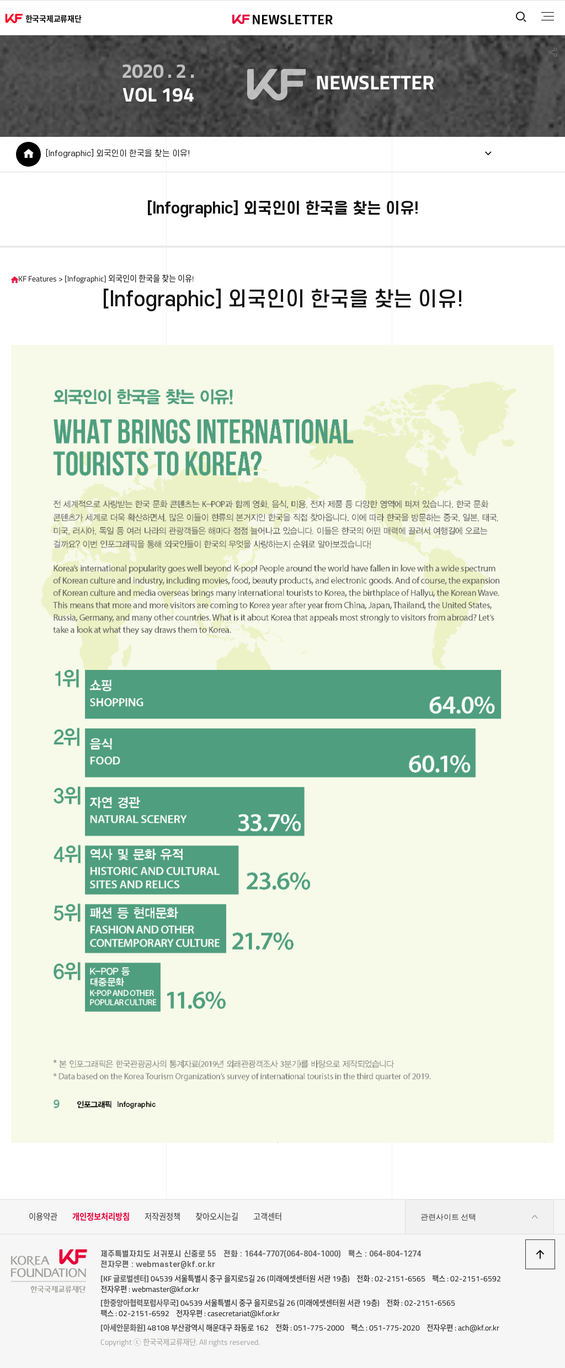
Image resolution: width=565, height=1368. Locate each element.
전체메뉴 (547, 16)
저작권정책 (162, 1217)
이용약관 (43, 1217)
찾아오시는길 (216, 1217)
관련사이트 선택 (479, 1217)
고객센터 (267, 1217)
